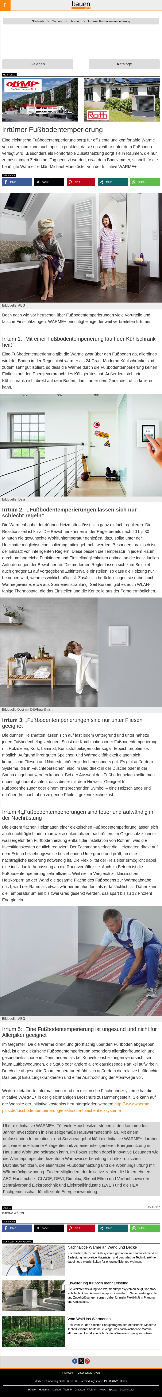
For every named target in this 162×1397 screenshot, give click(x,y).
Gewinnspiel (127, 1389)
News (102, 1389)
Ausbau (56, 1389)
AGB (97, 1372)
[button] (17, 182)
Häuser (32, 1389)
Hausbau (44, 1389)
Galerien (37, 64)
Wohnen (92, 1389)
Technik (67, 1389)
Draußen (79, 1389)
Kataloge (124, 64)
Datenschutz (84, 1372)
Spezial (112, 1389)
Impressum (68, 1372)
